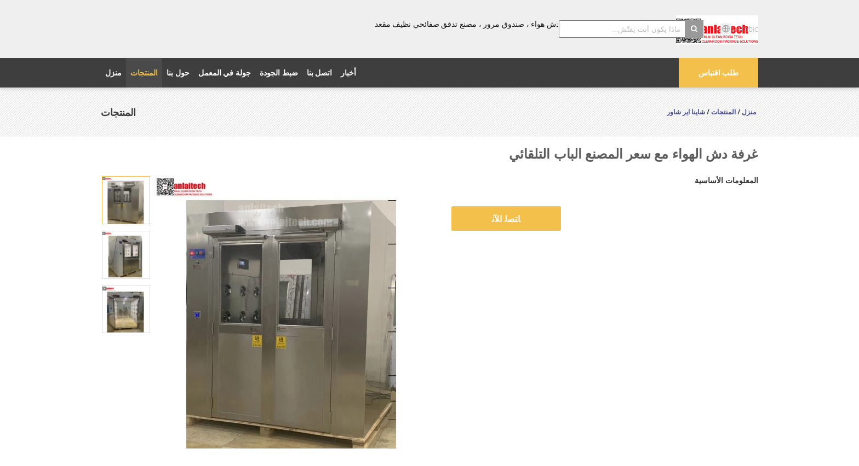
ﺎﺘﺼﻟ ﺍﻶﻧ (506, 219)
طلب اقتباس (718, 72)
